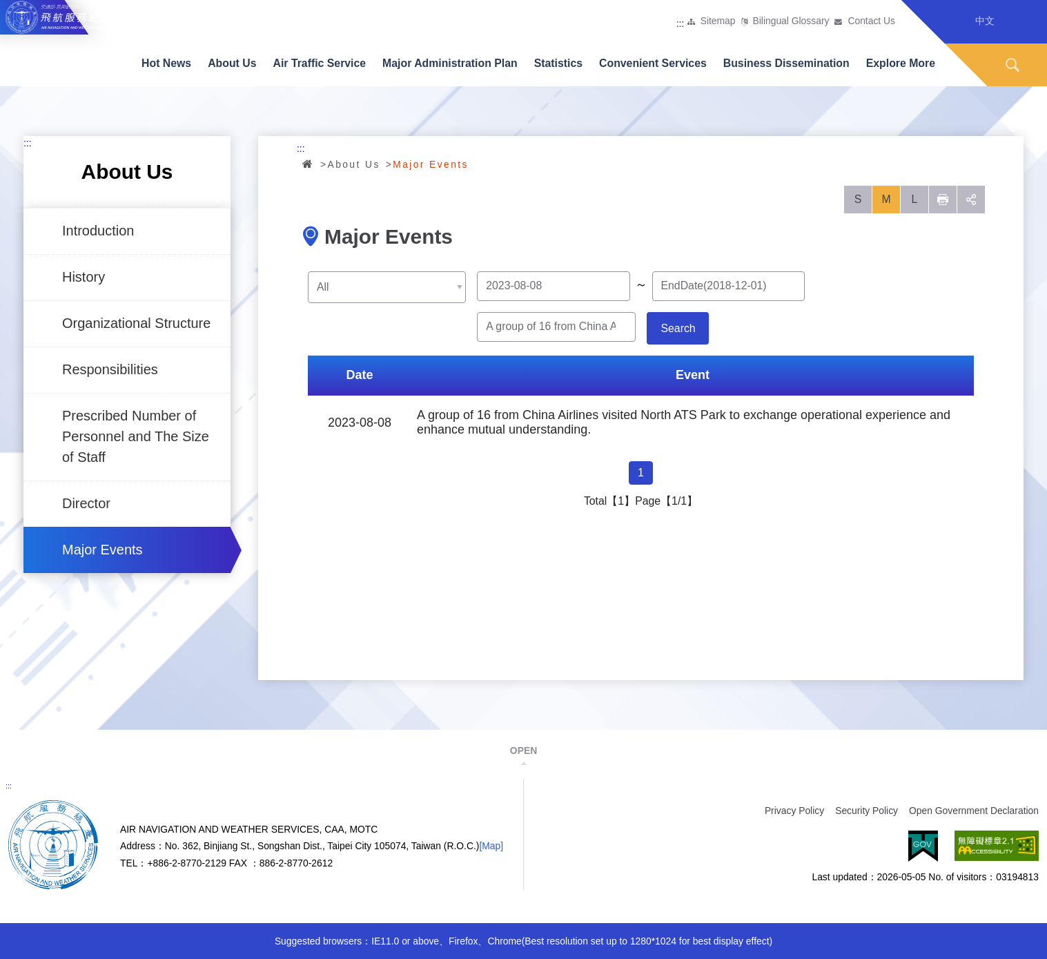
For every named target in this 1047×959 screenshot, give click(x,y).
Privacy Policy (794, 810)
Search (1012, 65)
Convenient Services (653, 63)
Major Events (102, 549)
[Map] (491, 845)
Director (86, 503)
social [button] (971, 199)
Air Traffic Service (319, 63)
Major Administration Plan (450, 63)
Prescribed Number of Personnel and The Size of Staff (135, 436)
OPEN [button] (523, 750)
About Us (232, 63)
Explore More (900, 63)
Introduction (98, 230)
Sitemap (718, 21)
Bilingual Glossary (791, 21)
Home (308, 163)
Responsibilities (110, 369)
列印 (943, 199)
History (83, 276)
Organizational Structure (136, 323)
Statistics (558, 63)
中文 (985, 20)
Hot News (166, 63)
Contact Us (871, 21)
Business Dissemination (786, 63)
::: (680, 23)
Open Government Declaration (974, 810)
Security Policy (866, 810)
